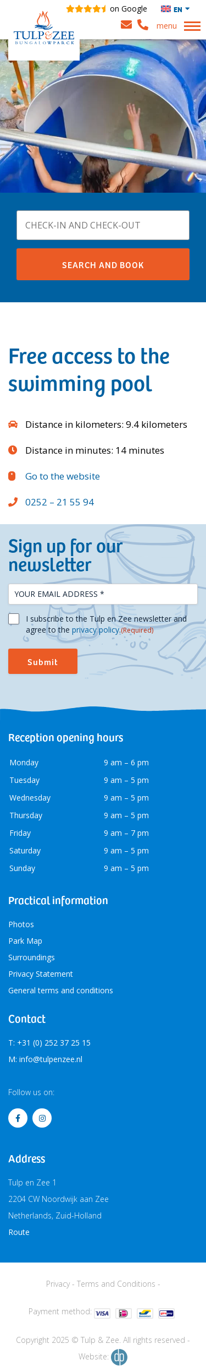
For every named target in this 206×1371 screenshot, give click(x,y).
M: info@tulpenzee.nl (45, 1059)
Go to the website (62, 476)
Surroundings (31, 957)
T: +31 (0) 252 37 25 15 (49, 1042)
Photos (21, 924)
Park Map (25, 940)
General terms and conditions (60, 990)
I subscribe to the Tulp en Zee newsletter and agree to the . (106, 624)
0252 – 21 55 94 (59, 502)
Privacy (58, 1283)
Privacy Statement (40, 974)
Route (19, 1232)
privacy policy (95, 629)
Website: (103, 1357)
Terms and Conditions (116, 1283)
